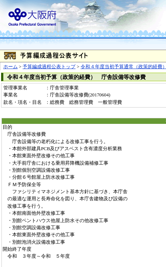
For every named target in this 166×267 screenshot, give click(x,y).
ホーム (10, 66)
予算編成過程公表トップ (49, 66)
